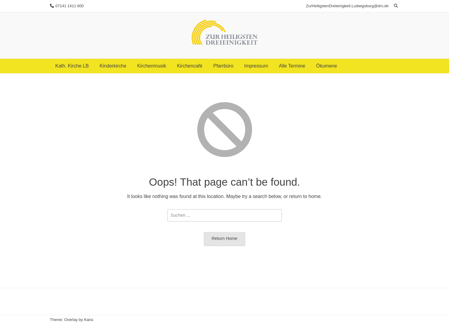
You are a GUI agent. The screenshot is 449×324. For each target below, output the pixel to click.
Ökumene (326, 65)
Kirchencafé (190, 65)
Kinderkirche (113, 65)
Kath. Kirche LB (72, 65)
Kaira (88, 319)
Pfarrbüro (223, 65)
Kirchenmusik (151, 65)
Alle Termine (292, 65)
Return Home (225, 238)
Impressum (256, 65)
